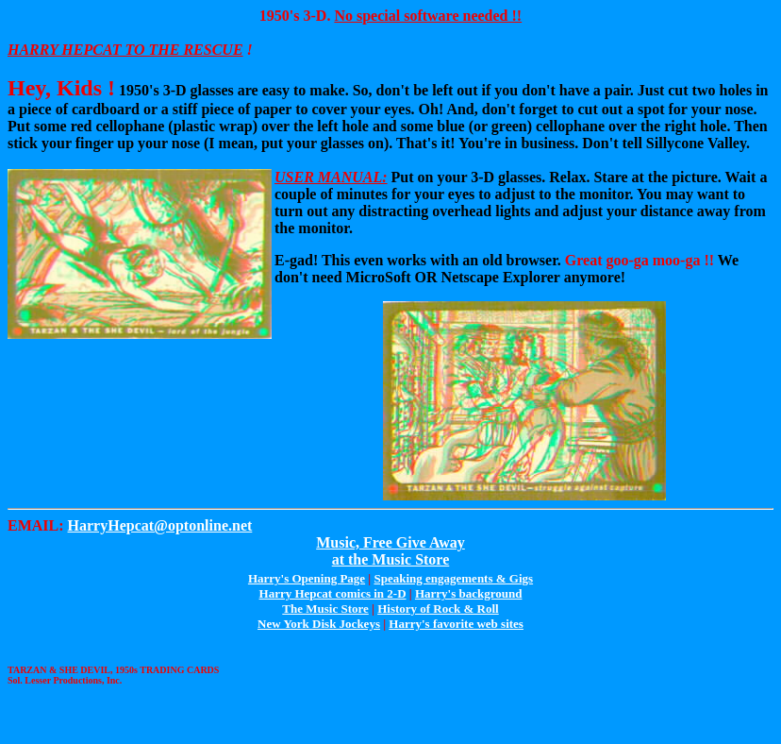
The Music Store (325, 608)
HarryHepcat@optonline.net (160, 525)
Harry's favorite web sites (456, 624)
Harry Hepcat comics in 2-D (333, 593)
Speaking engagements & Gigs (453, 578)
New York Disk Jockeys (319, 624)
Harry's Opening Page (306, 578)
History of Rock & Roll (438, 608)
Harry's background (469, 593)
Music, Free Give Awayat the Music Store (390, 550)
